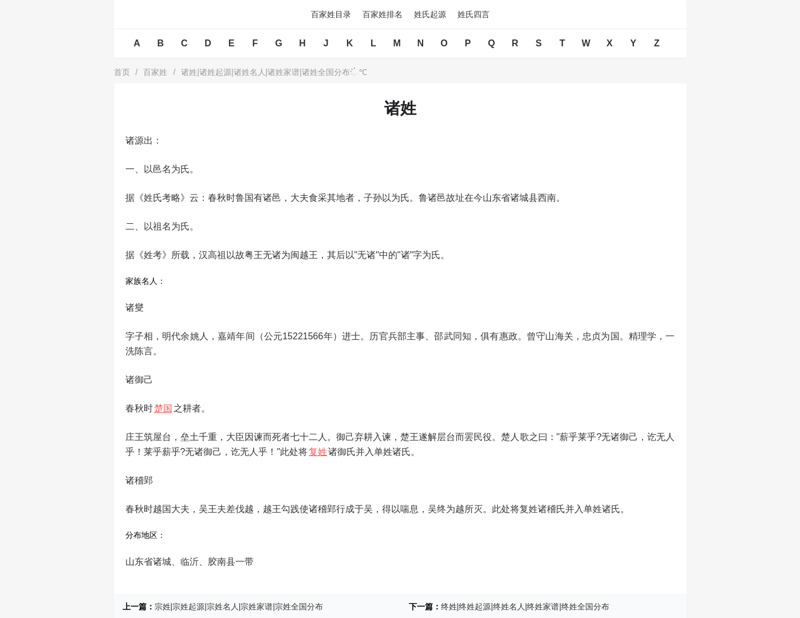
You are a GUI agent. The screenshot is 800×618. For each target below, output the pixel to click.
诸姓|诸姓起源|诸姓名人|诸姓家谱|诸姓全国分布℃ (274, 72)
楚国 (163, 408)
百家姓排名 (382, 14)
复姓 (318, 452)
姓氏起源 (430, 14)
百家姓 (155, 72)
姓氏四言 (474, 14)
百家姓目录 (331, 14)
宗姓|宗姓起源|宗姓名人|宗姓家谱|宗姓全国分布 (239, 606)
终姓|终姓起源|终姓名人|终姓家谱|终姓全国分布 (525, 606)
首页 (122, 72)
